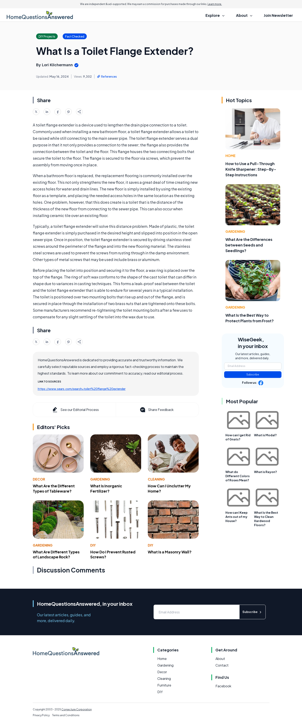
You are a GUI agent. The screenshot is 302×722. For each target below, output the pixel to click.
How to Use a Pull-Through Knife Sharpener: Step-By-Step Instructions (250, 169)
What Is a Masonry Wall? (170, 551)
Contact (222, 665)
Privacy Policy (41, 715)
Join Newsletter (278, 15)
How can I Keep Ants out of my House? (236, 517)
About (220, 658)
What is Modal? (265, 435)
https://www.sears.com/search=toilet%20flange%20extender (82, 389)
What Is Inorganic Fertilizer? (106, 488)
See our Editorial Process (75, 409)
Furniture (164, 685)
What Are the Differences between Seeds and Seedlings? (248, 245)
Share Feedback (156, 409)
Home (230, 155)
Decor (39, 479)
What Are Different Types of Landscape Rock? (56, 554)
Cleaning (156, 479)
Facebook (223, 686)
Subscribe (252, 374)
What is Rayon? (265, 472)
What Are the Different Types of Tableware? (54, 488)
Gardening (100, 479)
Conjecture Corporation (76, 709)
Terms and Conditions (65, 715)
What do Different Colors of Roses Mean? (237, 476)
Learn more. (215, 4)
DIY (93, 545)
